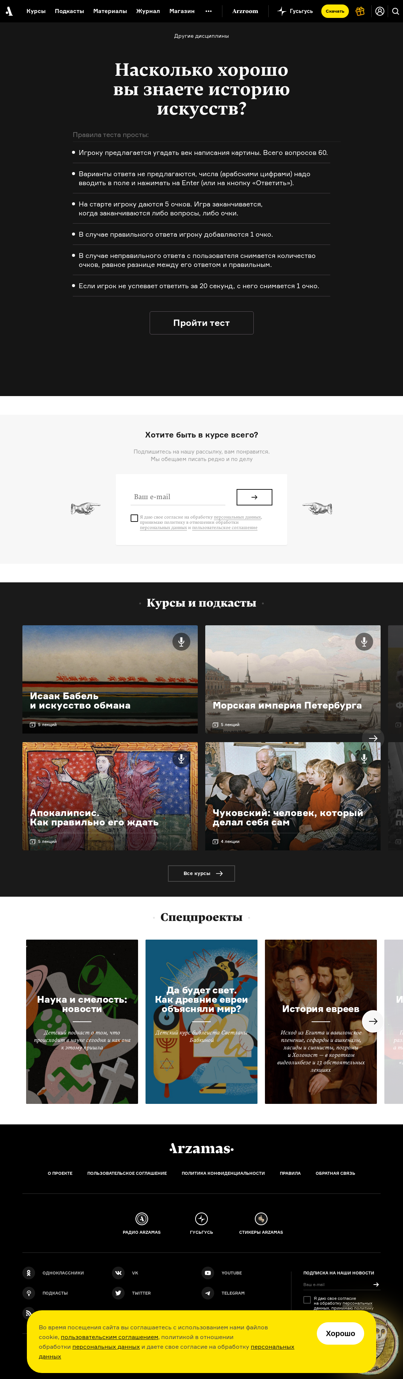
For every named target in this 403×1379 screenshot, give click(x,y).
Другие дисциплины (201, 35)
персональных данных (106, 1346)
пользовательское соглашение (224, 527)
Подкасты (69, 11)
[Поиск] (395, 11)
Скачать (335, 11)
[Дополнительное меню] (208, 11)
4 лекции (230, 841)
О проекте (60, 1173)
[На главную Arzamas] (8, 11)
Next (373, 738)
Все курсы (197, 873)
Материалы (110, 11)
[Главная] (201, 1148)
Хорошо (340, 1333)
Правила (290, 1173)
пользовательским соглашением (109, 1337)
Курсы (36, 11)
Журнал (148, 11)
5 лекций (47, 724)
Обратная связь (335, 1173)
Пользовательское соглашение (127, 1173)
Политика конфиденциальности (223, 1173)
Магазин (182, 11)
